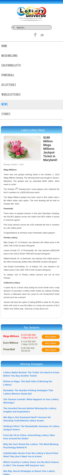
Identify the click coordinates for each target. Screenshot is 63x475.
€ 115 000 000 (29, 342)
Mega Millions (9, 56)
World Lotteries (11, 95)
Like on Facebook (35, 35)
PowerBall (7, 75)
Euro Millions (10, 343)
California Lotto (11, 65)
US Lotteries (8, 85)
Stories (5, 114)
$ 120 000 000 (29, 336)
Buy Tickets (50, 337)
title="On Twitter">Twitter (42, 35)
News (4, 104)
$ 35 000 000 (27, 349)
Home (4, 46)
